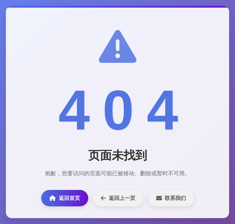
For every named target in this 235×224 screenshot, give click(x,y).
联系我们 (171, 198)
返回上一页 (118, 198)
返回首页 (64, 198)
